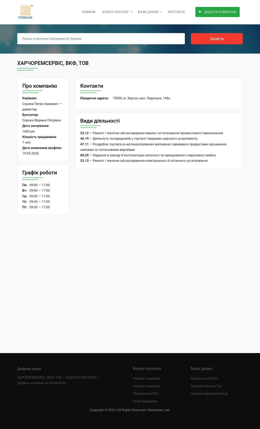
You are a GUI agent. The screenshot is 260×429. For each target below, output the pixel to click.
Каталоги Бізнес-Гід (206, 386)
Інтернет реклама (146, 386)
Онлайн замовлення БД (209, 394)
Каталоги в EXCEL (204, 378)
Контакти (176, 12)
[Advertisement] (43, 281)
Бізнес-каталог (115, 12)
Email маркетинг (145, 401)
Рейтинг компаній (146, 378)
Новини (88, 12)
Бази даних (148, 12)
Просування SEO (145, 394)
